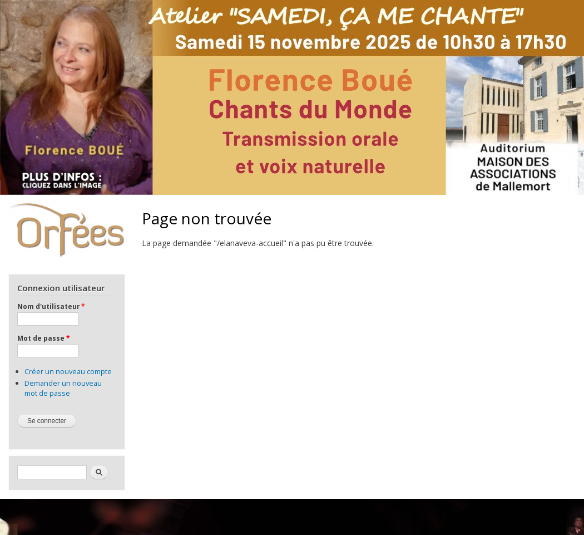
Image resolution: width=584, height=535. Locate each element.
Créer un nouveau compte (68, 371)
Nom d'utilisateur (51, 306)
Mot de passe (43, 337)
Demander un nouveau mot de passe (63, 388)
